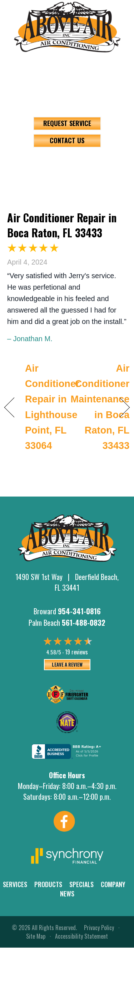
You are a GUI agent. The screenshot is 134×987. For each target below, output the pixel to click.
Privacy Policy (99, 927)
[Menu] (67, 163)
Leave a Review (67, 664)
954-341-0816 (67, 62)
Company (113, 884)
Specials (81, 884)
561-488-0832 (67, 88)
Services (15, 884)
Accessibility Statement (81, 936)
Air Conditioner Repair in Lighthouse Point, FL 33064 (52, 407)
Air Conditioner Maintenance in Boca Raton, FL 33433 (100, 407)
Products (48, 884)
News (67, 893)
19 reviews (76, 652)
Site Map (35, 936)
